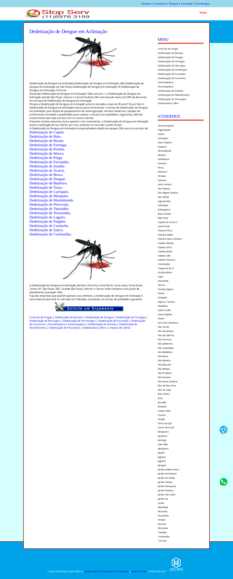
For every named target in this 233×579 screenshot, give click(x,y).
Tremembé (164, 536)
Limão (161, 503)
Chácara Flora (165, 230)
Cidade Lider (164, 255)
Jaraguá (162, 465)
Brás (160, 398)
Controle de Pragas (40, 317)
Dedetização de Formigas (130, 317)
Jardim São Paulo (166, 494)
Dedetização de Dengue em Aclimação (106, 571)
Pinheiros (162, 171)
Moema (162, 155)
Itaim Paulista (165, 142)
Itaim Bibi (163, 444)
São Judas (163, 528)
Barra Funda (164, 213)
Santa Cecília (164, 310)
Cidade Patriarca (166, 259)
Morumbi (162, 511)
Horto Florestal (166, 427)
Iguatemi (162, 435)
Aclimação (163, 205)
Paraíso (162, 519)
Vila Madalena (165, 352)
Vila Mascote (164, 364)
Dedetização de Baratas (69, 317)
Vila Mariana (164, 360)
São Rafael (163, 196)
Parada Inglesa (165, 289)
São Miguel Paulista (168, 192)
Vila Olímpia (164, 368)
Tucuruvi (162, 540)
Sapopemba (164, 201)
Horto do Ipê (165, 423)
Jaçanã (161, 452)
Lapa (160, 276)
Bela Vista (163, 217)
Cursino (162, 414)
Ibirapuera (163, 431)
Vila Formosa (164, 339)
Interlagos (163, 138)
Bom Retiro (164, 393)
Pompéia (162, 297)
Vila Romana (164, 377)
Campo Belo (164, 410)
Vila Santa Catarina (167, 381)
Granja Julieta (165, 272)
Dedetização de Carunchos (172, 78)
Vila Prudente (165, 372)
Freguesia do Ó (166, 268)
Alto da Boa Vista (167, 385)
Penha (161, 293)
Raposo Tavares (166, 301)
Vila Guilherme (165, 343)
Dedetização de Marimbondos (174, 94)
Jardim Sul (163, 498)
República (163, 305)
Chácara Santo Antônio (170, 238)
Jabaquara (163, 448)
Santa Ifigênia (165, 314)
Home (203, 12)
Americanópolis (166, 125)
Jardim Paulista (165, 490)
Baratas (146, 3)
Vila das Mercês (166, 335)
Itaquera (162, 146)
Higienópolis (164, 129)
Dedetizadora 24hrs (94, 327)
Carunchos (160, 3)
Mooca (161, 284)
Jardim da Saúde (166, 477)
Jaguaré (162, 460)
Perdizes (162, 163)
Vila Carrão (163, 326)
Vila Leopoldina (166, 347)
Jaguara (162, 456)
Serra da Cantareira (168, 322)
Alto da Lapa (164, 389)
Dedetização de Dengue (99, 317)
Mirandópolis (164, 150)
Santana (162, 180)
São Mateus (164, 188)
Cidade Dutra (165, 247)
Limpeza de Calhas (119, 327)
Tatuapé (162, 532)
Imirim (161, 134)
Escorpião (187, 3)
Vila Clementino (166, 331)
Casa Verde (164, 226)
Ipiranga (162, 440)
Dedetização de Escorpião (113, 320)
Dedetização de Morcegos (44, 320)
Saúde (161, 318)
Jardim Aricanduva (167, 473)
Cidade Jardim (165, 251)
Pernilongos (202, 3)
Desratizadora (56, 324)
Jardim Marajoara (167, 486)
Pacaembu (163, 515)
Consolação (164, 263)
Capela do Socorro (167, 222)
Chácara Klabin (165, 234)
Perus (161, 167)
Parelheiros (164, 159)
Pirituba (162, 175)
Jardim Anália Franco (168, 469)
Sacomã (162, 523)
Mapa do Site (139, 571)
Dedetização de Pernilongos (79, 320)
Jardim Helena (165, 482)
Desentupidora (76, 324)
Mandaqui (163, 507)
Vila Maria (163, 356)
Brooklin (162, 402)
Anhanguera (164, 209)
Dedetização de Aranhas (102, 324)
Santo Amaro (165, 184)
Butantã (162, 406)
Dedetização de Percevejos (64, 327)
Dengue (173, 3)
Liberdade (163, 280)
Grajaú (161, 419)
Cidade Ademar (166, 243)
